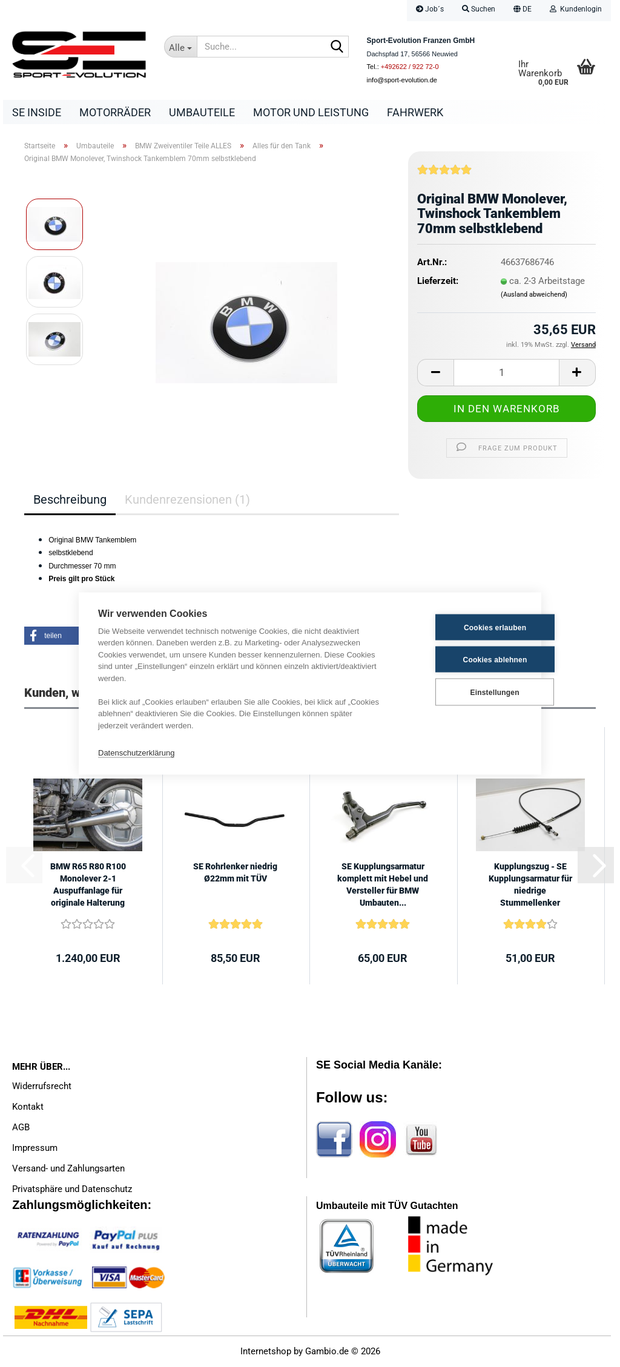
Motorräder (115, 112)
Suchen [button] (478, 9)
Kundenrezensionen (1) (187, 499)
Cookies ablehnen (462, 659)
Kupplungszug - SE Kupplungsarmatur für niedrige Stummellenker (530, 885)
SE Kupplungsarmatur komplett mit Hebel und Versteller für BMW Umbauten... (382, 885)
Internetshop (265, 1351)
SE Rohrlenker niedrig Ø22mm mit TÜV (235, 873)
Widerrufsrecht (41, 1086)
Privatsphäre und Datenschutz (72, 1189)
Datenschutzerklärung (136, 752)
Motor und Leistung (311, 112)
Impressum (35, 1147)
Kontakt (28, 1106)
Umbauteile (202, 112)
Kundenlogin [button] (576, 9)
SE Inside (36, 112)
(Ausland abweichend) (534, 294)
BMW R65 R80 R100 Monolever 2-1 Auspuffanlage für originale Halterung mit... (88, 885)
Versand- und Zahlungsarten (68, 1168)
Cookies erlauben (462, 627)
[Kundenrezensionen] (444, 174)
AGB (21, 1127)
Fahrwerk (415, 112)
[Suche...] (180, 47)
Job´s (430, 9)
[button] (522, 10)
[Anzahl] (506, 372)
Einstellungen (461, 692)
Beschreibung (70, 499)
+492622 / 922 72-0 (410, 66)
